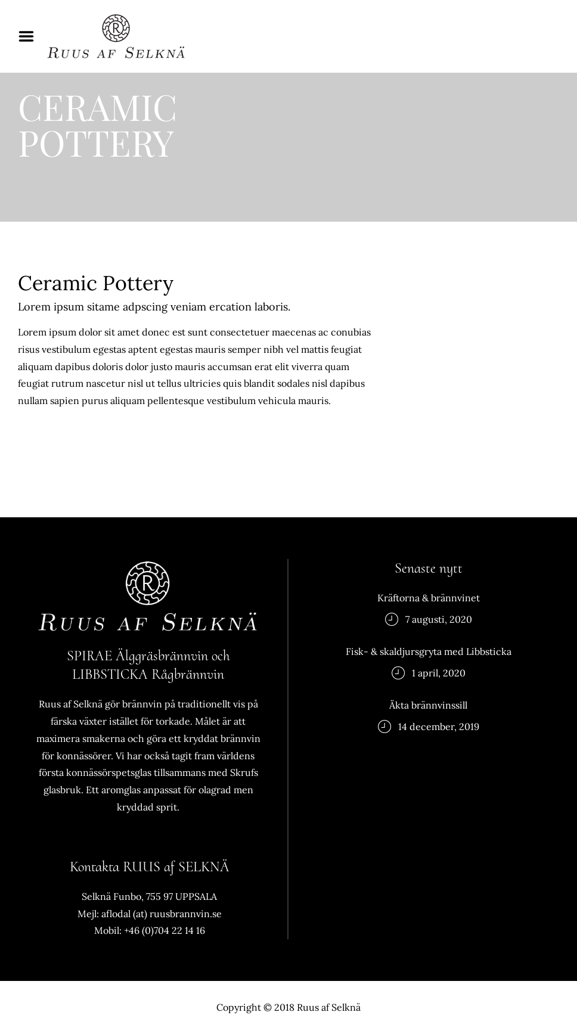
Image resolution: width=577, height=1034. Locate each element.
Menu (30, 36)
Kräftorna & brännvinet (428, 598)
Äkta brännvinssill (428, 705)
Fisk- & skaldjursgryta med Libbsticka (428, 651)
